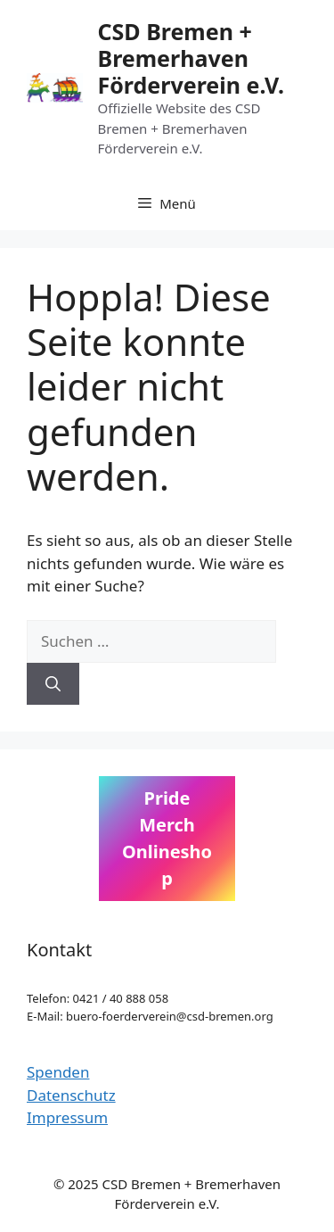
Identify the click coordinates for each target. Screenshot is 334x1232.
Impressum (67, 1117)
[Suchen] (53, 684)
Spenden (58, 1072)
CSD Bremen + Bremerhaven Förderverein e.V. (191, 58)
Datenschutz (71, 1095)
